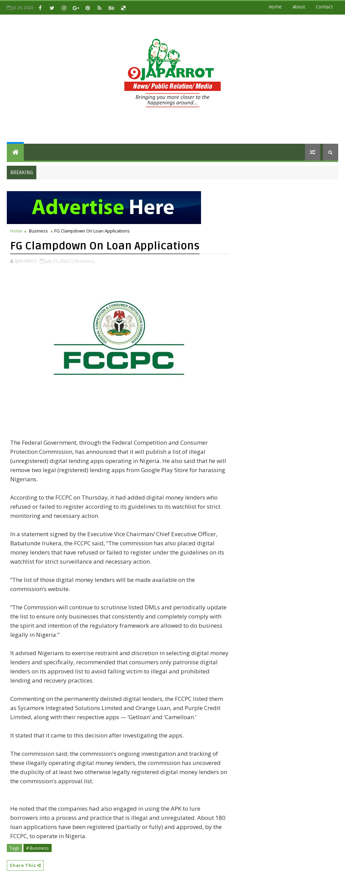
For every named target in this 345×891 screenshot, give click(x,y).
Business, (85, 261)
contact (324, 7)
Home (275, 7)
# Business (37, 848)
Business (38, 231)
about (299, 7)
